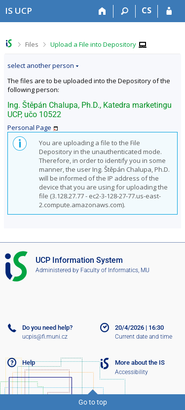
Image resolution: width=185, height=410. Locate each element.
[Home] (102, 11)
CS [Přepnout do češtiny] (146, 10)
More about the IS (140, 362)
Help (28, 362)
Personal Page (29, 127)
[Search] (124, 11)
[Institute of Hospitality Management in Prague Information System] (18, 10)
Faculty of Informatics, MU (114, 270)
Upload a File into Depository (93, 44)
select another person (40, 65)
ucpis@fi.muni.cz (45, 336)
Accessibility (131, 372)
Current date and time (143, 336)
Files (31, 44)
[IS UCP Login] (169, 11)
